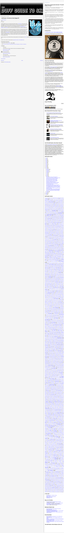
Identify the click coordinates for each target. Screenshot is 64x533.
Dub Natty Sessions (62, 258)
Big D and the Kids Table (51, 214)
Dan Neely (59, 241)
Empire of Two (50, 268)
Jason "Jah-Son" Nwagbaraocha (58, 296)
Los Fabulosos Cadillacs (51, 327)
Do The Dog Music (60, 254)
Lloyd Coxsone (50, 324)
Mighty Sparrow (49, 341)
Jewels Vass (50, 299)
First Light (57, 272)
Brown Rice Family (50, 222)
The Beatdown (54, 422)
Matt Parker (52, 335)
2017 (46, 163)
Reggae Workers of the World (57, 376)
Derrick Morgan (51, 250)
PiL (50, 366)
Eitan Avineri (47, 267)
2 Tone (47, 199)
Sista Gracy (48, 395)
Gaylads (46, 277)
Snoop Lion (46, 404)
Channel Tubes (50, 231)
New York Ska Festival (57, 351)
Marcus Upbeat (47, 333)
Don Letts (50, 255)
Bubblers (59, 223)
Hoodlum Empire (46, 288)
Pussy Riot (55, 370)
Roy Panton (59, 383)
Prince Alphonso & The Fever (48, 368)
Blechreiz (59, 216)
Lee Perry (60, 319)
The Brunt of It (57, 425)
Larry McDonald (61, 317)
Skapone (53, 400)
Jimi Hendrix (57, 299)
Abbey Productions (61, 201)
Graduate (59, 281)
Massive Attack (55, 334)
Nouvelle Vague (46, 355)
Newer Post (2, 60)
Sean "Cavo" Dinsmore (53, 390)
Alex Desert (61, 203)
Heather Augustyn (53, 285)
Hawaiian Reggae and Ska (47, 285)
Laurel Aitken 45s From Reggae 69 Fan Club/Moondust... (53, 187)
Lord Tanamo (56, 326)
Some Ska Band (57, 404)
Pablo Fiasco (57, 360)
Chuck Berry (50, 235)
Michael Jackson (58, 339)
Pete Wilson (52, 364)
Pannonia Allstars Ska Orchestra (48, 361)
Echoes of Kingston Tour (61, 265)
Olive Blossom (46, 358)
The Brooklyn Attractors (52, 425)
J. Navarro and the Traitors (50, 292)
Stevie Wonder (59, 411)
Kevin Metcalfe (54, 312)
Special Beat (61, 407)
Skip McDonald (55, 402)
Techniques (54, 417)
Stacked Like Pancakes (47, 409)
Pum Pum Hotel (49, 370)
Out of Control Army (55, 359)
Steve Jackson (55, 411)
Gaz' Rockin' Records (54, 277)
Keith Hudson (54, 310)
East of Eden (47, 264)
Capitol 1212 (58, 226)
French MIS (53, 275)
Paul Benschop (49, 362)
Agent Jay (55, 202)
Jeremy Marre (51, 298)
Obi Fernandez (52, 357)
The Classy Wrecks (55, 427)
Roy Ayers (52, 383)
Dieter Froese (59, 252)
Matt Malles (49, 335)
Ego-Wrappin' (62, 266)
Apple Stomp (50, 207)
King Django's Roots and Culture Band (50, 314)
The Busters (52, 426)
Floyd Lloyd (58, 273)
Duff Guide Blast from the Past (51, 260)
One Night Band (58, 358)
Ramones (46, 372)
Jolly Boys (54, 305)
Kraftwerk (46, 317)
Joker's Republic (49, 305)
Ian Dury (61, 289)
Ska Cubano (46, 396)
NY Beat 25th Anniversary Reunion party (50, 356)
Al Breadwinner (54, 203)
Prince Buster (54, 368)
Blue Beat (50, 217)
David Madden (53, 246)
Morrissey (62, 345)
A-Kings (54, 201)
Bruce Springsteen (52, 223)
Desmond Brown (55, 250)
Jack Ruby (60, 292)
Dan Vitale (47, 242)
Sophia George (57, 405)
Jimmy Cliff (61, 299)
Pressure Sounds (55, 367)
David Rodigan (57, 246)
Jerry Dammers (56, 298)
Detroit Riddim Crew (49, 251)
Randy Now (51, 372)
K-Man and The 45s (48, 309)
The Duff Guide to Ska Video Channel (52, 144)
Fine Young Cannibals (49, 272)
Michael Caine (49, 339)
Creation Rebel (60, 239)
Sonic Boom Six (46, 405)
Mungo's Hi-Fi (47, 347)
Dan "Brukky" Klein (49, 241)
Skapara (50, 400)
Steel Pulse (49, 410)
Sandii (63, 388)
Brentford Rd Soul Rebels (50, 221)
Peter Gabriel (62, 364)
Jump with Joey (62, 307)
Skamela (62, 399)
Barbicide (62, 211)
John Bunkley (51, 303)
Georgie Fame (46, 279)
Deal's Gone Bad (59, 247)
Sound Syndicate (50, 406)
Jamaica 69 (59, 294)
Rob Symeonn (48, 379)
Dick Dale (56, 252)
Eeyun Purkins (58, 266)
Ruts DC (59, 386)
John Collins (54, 303)
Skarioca (62, 400)
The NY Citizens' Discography (54, 116)
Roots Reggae (48, 383)
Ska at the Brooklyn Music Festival (54, 137)
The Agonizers (58, 418)
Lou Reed (60, 328)
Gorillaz (52, 281)
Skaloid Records (58, 399)
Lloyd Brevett (59, 323)
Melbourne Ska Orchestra (55, 337)
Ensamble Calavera (59, 268)
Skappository (58, 400)
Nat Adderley (58, 349)
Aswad (59, 208)
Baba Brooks (52, 209)
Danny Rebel (47, 243)
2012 (46, 167)
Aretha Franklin (56, 207)
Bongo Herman (58, 219)
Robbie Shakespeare (56, 379)
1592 (58, 198)
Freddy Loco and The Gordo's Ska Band (56, 274)
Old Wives (62, 357)
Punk (52, 370)
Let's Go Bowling (53, 322)
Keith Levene (58, 310)
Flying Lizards (61, 273)
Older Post (41, 60)
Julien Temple (50, 307)
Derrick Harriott (57, 249)
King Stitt (63, 315)
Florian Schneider (54, 273)
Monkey (62, 343)
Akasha (47, 203)
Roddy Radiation (57, 381)
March (47, 176)
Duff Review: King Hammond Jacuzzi (51, 181)
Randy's (54, 372)
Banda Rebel (48, 211)
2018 (46, 162)
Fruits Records (60, 275)
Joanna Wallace (54, 300)
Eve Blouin (58, 271)
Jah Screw (46, 294)
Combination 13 (57, 237)
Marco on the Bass (61, 332)
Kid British (62, 312)
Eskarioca (52, 271)
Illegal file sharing (58, 290)
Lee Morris (57, 319)
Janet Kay (50, 296)
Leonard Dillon (46, 321)
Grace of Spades (55, 281)
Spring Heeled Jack (48, 408)
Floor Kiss (50, 273)
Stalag (51, 409)
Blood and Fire (46, 217)
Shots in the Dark (60, 392)
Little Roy (48, 323)
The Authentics (46, 421)
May (47, 174)
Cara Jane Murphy (55, 227)
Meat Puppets (49, 336)
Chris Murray (50, 234)
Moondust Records (57, 345)
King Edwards (56, 314)
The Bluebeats (59, 424)
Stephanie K (57, 410)
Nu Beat (56, 355)
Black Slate (50, 216)
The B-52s (54, 421)
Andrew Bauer (61, 205)
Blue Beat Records (54, 217)
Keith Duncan (50, 310)
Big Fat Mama (57, 214)
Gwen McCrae (51, 283)
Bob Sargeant (60, 218)
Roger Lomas (62, 381)
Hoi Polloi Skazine (55, 287)
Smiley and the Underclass (58, 403)
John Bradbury (60, 302)
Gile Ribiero (62, 279)
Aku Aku (50, 203)
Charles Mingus (61, 231)
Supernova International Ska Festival (50, 415)
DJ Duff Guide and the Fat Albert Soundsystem (51, 253)
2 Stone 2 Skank (62, 198)
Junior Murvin (57, 308)
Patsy (62, 361)
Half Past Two (61, 283)
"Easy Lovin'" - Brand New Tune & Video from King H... (53, 190)
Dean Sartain (52, 248)
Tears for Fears (50, 417)
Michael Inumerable (53, 339)
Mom (54, 343)
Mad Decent (49, 330)
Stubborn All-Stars (54, 413)
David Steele (61, 246)
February (47, 191)
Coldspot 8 (50, 237)
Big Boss (46, 214)
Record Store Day (54, 375)
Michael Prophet (62, 339)
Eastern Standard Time (52, 264)
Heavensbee (61, 285)
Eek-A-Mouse (50, 266)
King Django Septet (61, 313)
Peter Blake (55, 364)
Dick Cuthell (51, 252)
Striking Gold (49, 413)
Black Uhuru (53, 216)
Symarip (48, 416)
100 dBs (49, 198)
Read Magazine (46, 374)
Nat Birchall (62, 349)
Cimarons (58, 235)
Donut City (54, 255)
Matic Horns (62, 334)
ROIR (60, 382)
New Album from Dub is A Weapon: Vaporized (52, 178)
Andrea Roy (58, 205)
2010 (46, 192)
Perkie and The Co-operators (58, 363)
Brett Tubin (60, 221)
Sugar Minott (56, 414)
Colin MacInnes (53, 237)
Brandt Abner (59, 220)
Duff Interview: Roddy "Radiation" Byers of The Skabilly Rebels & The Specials (56, 120)
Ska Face (50, 396)
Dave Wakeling (50, 245)
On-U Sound (54, 358)
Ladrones (51, 317)
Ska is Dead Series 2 (50, 397)
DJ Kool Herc (61, 253)
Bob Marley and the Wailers (55, 218)
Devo (53, 251)
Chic (58, 233)
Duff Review (61, 261)
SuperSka (63, 415)
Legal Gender (58, 320)
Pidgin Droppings (47, 366)
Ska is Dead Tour (56, 397)
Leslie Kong (59, 321)
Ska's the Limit (62, 398)
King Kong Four (55, 315)
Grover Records (46, 283)
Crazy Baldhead (55, 239)
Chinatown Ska (61, 233)
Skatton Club (62, 401)
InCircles (62, 290)
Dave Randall (46, 245)
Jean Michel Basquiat (54, 297)
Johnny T (46, 305)
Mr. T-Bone (50, 346)
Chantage (54, 231)
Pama (60, 360)
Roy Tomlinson (47, 384)
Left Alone (55, 320)
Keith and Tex (46, 310)
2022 (46, 159)
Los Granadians (60, 327)
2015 (46, 165)
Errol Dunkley (51, 270)
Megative (61, 336)
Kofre (53, 316)
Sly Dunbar (52, 403)
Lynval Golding (54, 329)
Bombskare (55, 219)
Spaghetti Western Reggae (51, 407)
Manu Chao (48, 332)
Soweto (45, 407)
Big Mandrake (60, 214)
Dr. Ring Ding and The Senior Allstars (53, 257)
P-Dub (51, 360)
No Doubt (52, 353)
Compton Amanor (62, 237)
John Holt (62, 303)
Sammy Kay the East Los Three (54, 388)
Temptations (57, 417)
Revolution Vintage (54, 377)
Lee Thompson (51, 320)
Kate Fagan (62, 309)
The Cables (60, 426)
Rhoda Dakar (62, 377)
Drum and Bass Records (50, 258)
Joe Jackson (48, 301)
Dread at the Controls (60, 257)
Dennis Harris (53, 249)
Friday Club (57, 275)
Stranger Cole (58, 412)
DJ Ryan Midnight (47, 254)
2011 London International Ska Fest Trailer (51, 179)
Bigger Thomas (49, 215)
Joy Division (50, 306)
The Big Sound (48, 423)
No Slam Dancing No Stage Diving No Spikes (59, 353)
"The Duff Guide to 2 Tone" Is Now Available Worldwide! (53, 32)
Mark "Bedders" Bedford (53, 333)
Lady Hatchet (54, 317)
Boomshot (62, 219)
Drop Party (46, 258)
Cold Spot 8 (47, 237)
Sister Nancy (51, 395)
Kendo (45, 311)
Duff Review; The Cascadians (58, 262)
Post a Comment (3, 58)
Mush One (56, 347)
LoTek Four (57, 328)
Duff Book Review (54, 259)
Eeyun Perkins (54, 266)
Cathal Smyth (58, 229)
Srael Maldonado (53, 408)
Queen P (62, 370)
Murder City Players (52, 347)
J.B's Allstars (57, 292)
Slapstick (59, 402)
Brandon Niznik (56, 220)
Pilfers (52, 366)
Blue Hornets (58, 217)
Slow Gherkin (48, 403)
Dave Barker (60, 244)
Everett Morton (61, 271)
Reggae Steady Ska (51, 376)
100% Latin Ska (55, 198)
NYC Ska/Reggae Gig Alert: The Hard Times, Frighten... (53, 186)
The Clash (49, 427)
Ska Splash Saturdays (51, 398)
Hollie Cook (61, 287)
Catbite (54, 229)
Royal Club (56, 384)
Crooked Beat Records (52, 240)
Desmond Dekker (60, 250)
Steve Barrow (60, 410)
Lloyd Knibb (54, 324)
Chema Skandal (46, 233)
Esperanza (55, 271)
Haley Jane (58, 283)
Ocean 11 (56, 357)
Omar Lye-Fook (50, 358)
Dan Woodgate (50, 242)
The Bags (61, 421)
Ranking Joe (56, 372)
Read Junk (51, 71)
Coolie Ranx (50, 238)
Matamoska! (59, 334)
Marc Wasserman (52, 332)
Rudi (52, 386)
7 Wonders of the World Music (59, 200)
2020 (46, 161)
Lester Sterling (48, 322)
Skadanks (47, 399)
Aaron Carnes (56, 201)
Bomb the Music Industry (50, 219)
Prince (59, 367)
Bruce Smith (48, 223)
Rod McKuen (49, 381)
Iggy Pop (54, 290)
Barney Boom (47, 212)
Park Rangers (53, 361)
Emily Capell (47, 268)
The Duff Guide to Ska (47, 2)
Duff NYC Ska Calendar (54, 261)
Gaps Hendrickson (51, 276)
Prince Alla (62, 367)
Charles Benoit (57, 231)
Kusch (48, 317)
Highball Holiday (47, 287)
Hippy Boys (51, 287)
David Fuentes (46, 246)
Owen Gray (49, 360)
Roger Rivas (47, 382)
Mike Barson (53, 341)
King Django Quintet (56, 313)
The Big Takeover (53, 423)
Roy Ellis (55, 383)
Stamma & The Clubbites (55, 409)
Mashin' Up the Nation (47, 334)
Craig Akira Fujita (47, 239)
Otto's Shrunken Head (49, 359)
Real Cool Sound (55, 374)
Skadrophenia (50, 399)
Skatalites (59, 401)
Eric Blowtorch (58, 269)
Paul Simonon (57, 362)
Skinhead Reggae (47, 402)
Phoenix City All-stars (51, 365)
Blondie (62, 216)
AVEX (50, 209)
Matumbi (60, 335)
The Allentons (55, 419)
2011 (46, 168)
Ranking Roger (60, 372)
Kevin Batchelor (51, 311)
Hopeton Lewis (51, 288)
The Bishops (61, 423)
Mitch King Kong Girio (58, 342)
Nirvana (49, 353)
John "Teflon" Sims (55, 302)
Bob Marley (49, 218)
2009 (46, 193)
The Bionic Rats (57, 423)
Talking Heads (61, 416)
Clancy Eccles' (8, 32)
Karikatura (59, 309)
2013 (46, 166)
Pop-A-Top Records (60, 366)
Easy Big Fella (58, 264)
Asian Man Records (47, 208)
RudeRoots (50, 386)
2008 (46, 194)
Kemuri (61, 310)
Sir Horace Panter (52, 394)
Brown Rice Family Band (57, 222)
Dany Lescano (59, 243)
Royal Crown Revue (61, 384)
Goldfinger (47, 281)
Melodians (60, 337)
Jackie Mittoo (48, 293)
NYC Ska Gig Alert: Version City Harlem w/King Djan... (53, 189)
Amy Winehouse (47, 205)
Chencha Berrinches (51, 233)
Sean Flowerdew (58, 390)
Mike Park (60, 341)
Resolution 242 (49, 377)
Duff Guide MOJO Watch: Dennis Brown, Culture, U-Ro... (53, 185)
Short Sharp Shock (56, 392)
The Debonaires (22, 26)
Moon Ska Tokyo (52, 345)
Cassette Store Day (50, 229)
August (47, 172)
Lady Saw (57, 317)
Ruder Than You (46, 386)
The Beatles (59, 422)
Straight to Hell (54, 412)
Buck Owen (62, 223)
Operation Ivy (62, 358)
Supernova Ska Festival (58, 415)
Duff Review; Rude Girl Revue (50, 262)
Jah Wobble (52, 294)
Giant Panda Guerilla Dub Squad (52, 279)
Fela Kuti (46, 272)
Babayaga (56, 209)
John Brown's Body (47, 303)
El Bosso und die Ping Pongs (55, 267)
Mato (46, 335)
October (47, 170)
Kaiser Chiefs (52, 309)
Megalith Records (56, 336)
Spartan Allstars (56, 407)
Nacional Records (46, 349)
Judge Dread (61, 306)
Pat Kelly (57, 361)
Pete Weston (48, 364)
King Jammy (50, 315)
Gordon (49, 281)
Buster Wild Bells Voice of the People (59, 225)
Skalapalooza (54, 399)
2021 (46, 160)
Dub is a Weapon (56, 258)
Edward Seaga (46, 266)
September (47, 171)
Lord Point (52, 326)
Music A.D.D (59, 347)
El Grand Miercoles (61, 267)
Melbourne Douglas (49, 337)
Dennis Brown (49, 249)
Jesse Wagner (46, 299)
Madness (46, 331)
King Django (50, 313)
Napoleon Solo (54, 349)
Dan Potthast (62, 241)
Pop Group (56, 366)
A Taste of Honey (50, 201)
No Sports (47, 354)
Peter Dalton (59, 364)
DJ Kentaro (58, 253)
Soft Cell (49, 404)
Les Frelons (56, 321)
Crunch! (59, 240)
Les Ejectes (53, 321)
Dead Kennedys (47, 247)
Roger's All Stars (57, 382)
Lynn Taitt (50, 329)
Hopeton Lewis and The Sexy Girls (57, 288)
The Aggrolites (54, 418)
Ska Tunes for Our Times (57, 398)
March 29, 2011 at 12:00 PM (6, 49)
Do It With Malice (55, 254)
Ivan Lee (46, 292)
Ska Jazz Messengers (61, 397)
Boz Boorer (52, 220)
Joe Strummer (59, 301)
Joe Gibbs (61, 300)
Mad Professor (54, 330)
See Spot (6, 27)
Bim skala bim (62, 215)
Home (22, 60)
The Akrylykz (62, 418)
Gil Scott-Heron (58, 279)
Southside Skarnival (61, 406)
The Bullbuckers (62, 425)
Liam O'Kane (58, 322)
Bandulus (51, 211)
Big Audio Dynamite (56, 213)
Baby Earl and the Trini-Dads (61, 209)
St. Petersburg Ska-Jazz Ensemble (59, 408)
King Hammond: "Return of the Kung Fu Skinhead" (52, 182)
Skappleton (55, 400)
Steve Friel (48, 411)
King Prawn (60, 315)
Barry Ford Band (55, 212)
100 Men (52, 198)
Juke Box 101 (46, 307)
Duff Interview (57, 260)
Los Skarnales (49, 328)
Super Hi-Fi (62, 414)
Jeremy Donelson (47, 298)
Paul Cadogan (53, 362)
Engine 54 (55, 268)
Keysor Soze (58, 312)
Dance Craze (54, 242)
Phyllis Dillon (62, 365)
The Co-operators (60, 427)
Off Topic (59, 357)
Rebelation (62, 374)
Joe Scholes (55, 301)
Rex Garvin (58, 377)
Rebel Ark (59, 374)
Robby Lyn (61, 379)
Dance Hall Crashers (59, 242)
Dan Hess (53, 241)
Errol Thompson (55, 270)
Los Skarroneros (54, 328)
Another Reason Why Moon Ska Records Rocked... (56, 124)
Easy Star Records (49, 265)
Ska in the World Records (55, 396)
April (47, 175)
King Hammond (61, 314)
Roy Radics (62, 383)
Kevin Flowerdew (47, 312)
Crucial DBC (57, 240)
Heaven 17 (58, 285)
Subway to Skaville (52, 414)
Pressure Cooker (47, 367)
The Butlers (56, 426)
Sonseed (54, 405)
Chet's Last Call (55, 233)
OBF (49, 357)
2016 (46, 164)
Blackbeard (56, 216)
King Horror (47, 315)
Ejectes (50, 267)
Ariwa (62, 207)
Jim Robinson (53, 299)
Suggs (59, 414)
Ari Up (60, 207)
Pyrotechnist (58, 370)
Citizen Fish (61, 235)
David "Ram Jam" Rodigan (56, 245)
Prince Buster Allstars (59, 368)
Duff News (48, 261)
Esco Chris (49, 271)
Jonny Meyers (61, 305)
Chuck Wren (54, 235)
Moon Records (59, 344)
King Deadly (46, 313)
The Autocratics (50, 421)
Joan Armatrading (49, 300)
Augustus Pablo (46, 209)
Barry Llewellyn (59, 212)
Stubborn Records (60, 413)
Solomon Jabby (52, 404)
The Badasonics (57, 421)
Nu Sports (59, 355)
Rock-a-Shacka (61, 380)
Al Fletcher (58, 203)
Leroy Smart (50, 321)
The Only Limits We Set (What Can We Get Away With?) (54, 112)
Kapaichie (56, 309)
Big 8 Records (51, 213)
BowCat (45, 220)
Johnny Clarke (52, 304)
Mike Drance (57, 341)
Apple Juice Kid (46, 207)
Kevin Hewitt (51, 312)
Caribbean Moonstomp (60, 227)
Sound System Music (55, 406)
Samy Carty (60, 388)
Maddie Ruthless (60, 330)
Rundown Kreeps (55, 386)
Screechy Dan (47, 390)
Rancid (48, 372)
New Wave (53, 351)
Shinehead (46, 392)
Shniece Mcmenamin (50, 392)
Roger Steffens (52, 382)
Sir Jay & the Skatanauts (58, 394)
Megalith (52, 336)
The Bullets (47, 426)
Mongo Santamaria (58, 343)
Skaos (47, 400)
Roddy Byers (52, 381)
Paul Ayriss (46, 362)
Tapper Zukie (46, 417)
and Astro (51, 205)
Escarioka (59, 270)
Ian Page (52, 290)
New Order (50, 351)
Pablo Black (54, 360)
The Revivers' (19, 23)
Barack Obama (58, 211)
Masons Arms (51, 334)
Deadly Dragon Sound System (53, 247)
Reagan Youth (50, 374)
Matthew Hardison (56, 335)
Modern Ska (51, 343)
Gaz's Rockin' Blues (61, 277)
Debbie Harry (55, 248)
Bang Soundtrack (54, 211)
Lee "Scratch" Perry (48, 319)
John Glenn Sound (59, 303)
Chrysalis (47, 235)
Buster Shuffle (52, 225)
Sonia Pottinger (61, 404)
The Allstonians (60, 419)
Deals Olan (49, 248)
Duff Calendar (59, 259)
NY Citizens (57, 356)
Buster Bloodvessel (48, 225)
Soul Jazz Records (61, 405)
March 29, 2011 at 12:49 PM (6, 53)
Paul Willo (61, 362)
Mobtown (48, 343)
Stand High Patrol (60, 409)
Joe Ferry (58, 300)
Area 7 (53, 207)
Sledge (61, 402)
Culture (62, 240)
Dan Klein (56, 241)
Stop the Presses (50, 412)
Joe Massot (52, 301)
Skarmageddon (46, 401)
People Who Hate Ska (49, 363)
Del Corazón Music (60, 248)
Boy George (48, 220)
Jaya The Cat (49, 297)
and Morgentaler (54, 205)
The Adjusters (50, 418)
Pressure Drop (51, 367)
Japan (52, 296)
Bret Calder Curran (56, 221)
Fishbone (60, 272)
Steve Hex (51, 411)
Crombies (48, 240)
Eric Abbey (54, 269)
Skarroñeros (55, 401)
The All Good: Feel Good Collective (49, 419)
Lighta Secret (61, 322)
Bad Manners (54, 210)
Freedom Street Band (49, 275)
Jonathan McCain (57, 305)
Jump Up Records (55, 307)
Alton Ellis (54, 204)
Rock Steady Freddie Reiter (56, 380)
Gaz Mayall (49, 277)
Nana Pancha (50, 349)
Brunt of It (56, 223)
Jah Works (56, 294)
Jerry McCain (61, 298)
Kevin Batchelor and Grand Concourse (58, 311)
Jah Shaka (49, 294)
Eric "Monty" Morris (50, 269)
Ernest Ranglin (46, 270)
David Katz (50, 246)
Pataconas (60, 361)
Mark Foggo (58, 333)
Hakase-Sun (54, 283)
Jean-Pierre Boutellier (59, 297)
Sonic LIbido (50, 405)
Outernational (59, 359)
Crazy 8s (50, 239)
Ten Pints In (60, 417)
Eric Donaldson (62, 269)
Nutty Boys (62, 355)
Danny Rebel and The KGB (53, 243)
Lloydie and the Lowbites (59, 324)
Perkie (53, 363)
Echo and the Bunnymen (54, 265)
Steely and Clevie (53, 410)
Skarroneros (50, 401)
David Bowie (61, 245)
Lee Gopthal (54, 319)
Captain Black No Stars (50, 227)
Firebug (54, 272)
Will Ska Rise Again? (52, 133)
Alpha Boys (46, 204)
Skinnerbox (51, 402)
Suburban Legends (47, 414)
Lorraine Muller (60, 326)
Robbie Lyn (52, 379)
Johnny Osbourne (61, 304)
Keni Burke (48, 311)
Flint (47, 273)
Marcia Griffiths (56, 332)
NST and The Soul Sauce (52, 355)
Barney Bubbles (51, 212)
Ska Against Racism (56, 395)
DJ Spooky (51, 254)
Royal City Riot (52, 384)
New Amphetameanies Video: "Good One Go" (52, 183)
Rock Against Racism (50, 380)
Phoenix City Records (57, 365)
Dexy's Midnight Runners (58, 251)
